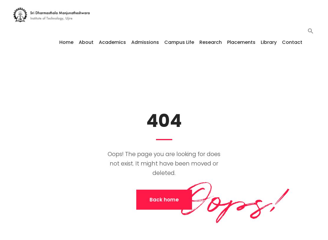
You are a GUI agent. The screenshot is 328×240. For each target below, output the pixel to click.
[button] (310, 42)
